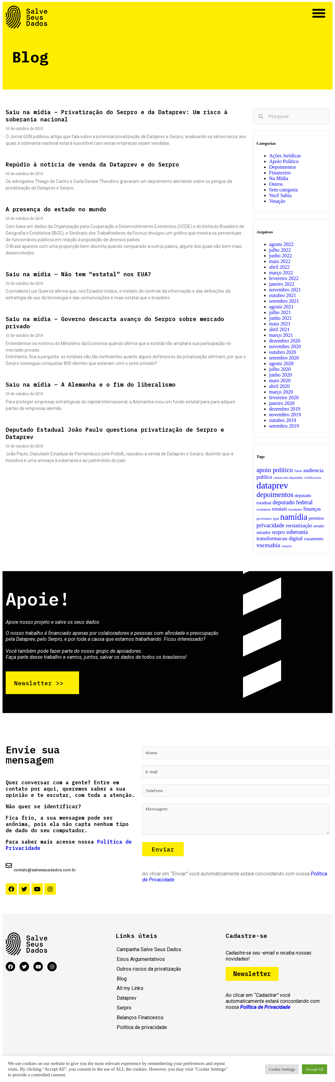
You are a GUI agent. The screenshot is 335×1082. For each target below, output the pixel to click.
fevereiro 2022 (284, 278)
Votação (277, 201)
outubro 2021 (282, 295)
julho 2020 (280, 369)
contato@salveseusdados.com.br (45, 872)
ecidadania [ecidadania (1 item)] (264, 509)
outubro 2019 (282, 420)
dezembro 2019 (284, 409)
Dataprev (126, 1000)
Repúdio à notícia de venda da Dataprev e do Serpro (92, 164)
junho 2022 (280, 255)
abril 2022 (279, 267)
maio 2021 (280, 323)
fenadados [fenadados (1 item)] (295, 509)
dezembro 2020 (284, 340)
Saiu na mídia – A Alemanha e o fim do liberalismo (91, 384)
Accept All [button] (314, 1069)
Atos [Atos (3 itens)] (298, 470)
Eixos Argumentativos (141, 961)
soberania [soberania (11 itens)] (297, 532)
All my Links (130, 990)
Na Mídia (278, 178)
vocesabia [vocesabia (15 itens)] (268, 545)
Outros (276, 184)
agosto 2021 (281, 306)
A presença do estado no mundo (56, 209)
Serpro (124, 1010)
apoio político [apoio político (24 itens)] (275, 470)
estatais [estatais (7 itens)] (279, 509)
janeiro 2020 (281, 403)
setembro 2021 (284, 301)
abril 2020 (279, 386)
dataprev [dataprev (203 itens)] (272, 485)
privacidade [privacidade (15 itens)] (271, 525)
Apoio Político (284, 161)
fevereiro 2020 (284, 397)
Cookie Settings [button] (282, 1069)
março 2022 (281, 272)
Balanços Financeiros (140, 1020)
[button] (319, 13)
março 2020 (281, 392)
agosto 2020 (281, 363)
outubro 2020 (282, 352)
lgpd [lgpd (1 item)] (276, 518)
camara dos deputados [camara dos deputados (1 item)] (288, 477)
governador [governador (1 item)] (264, 518)
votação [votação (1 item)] (286, 546)
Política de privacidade (142, 1029)
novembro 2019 (285, 414)
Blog (122, 981)
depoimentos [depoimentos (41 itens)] (275, 495)
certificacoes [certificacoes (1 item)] (312, 477)
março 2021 (281, 335)
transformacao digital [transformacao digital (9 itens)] (280, 538)
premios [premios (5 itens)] (316, 518)
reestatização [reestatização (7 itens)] (299, 526)
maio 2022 (280, 261)
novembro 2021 (285, 289)
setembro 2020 (284, 357)
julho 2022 (280, 250)
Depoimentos (282, 167)
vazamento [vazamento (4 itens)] (313, 538)
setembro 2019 (284, 426)
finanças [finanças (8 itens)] (312, 509)
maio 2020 (280, 380)
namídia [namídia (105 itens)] (293, 517)
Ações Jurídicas (285, 155)
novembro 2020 (285, 346)
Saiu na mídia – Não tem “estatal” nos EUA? (78, 274)
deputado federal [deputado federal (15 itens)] (293, 502)
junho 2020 (280, 374)
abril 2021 (279, 329)
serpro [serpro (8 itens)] (278, 532)
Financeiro (280, 172)
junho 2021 (280, 318)
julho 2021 (280, 312)
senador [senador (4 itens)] (264, 532)
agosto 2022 (281, 244)
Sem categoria (283, 189)
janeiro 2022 (281, 284)
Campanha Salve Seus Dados (149, 952)
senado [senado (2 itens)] (318, 526)
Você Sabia (280, 195)
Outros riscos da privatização (149, 971)
